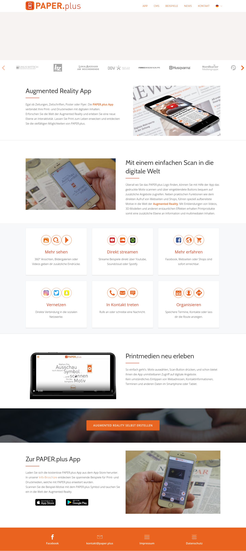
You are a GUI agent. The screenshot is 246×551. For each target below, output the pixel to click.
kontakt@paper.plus (99, 543)
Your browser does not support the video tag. (73, 373)
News (188, 6)
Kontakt (204, 6)
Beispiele (171, 6)
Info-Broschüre (48, 477)
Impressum (147, 543)
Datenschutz (194, 543)
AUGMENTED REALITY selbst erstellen (126, 425)
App (145, 6)
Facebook (52, 543)
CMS (156, 6)
